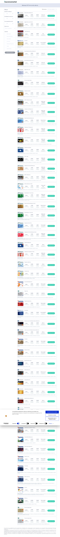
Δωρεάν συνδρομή (7, 11)
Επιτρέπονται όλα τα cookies (52, 523)
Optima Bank (9, 48)
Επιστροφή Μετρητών (8, 21)
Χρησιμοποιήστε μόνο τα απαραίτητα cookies (52, 530)
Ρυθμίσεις (50, 535)
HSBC (8, 46)
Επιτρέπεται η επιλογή (52, 526)
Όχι (12, 13)
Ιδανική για (6, 26)
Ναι (7, 13)
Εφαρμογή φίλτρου (10, 52)
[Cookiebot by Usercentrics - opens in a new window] (6, 535)
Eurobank (8, 41)
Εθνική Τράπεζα (10, 36)
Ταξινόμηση (44, 9)
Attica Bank (9, 38)
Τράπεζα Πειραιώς (10, 43)
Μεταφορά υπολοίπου (8, 16)
